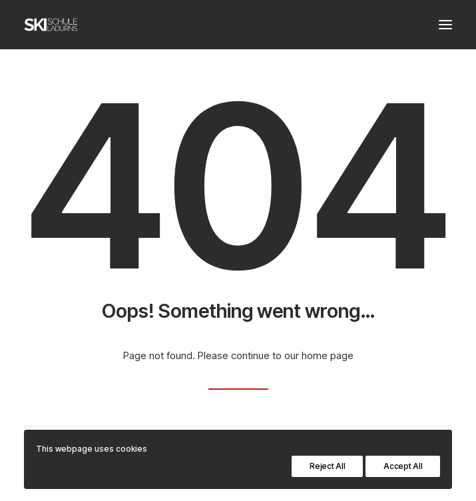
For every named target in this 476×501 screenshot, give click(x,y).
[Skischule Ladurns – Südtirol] (51, 24)
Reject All (327, 466)
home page (328, 355)
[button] (445, 24)
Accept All (402, 466)
